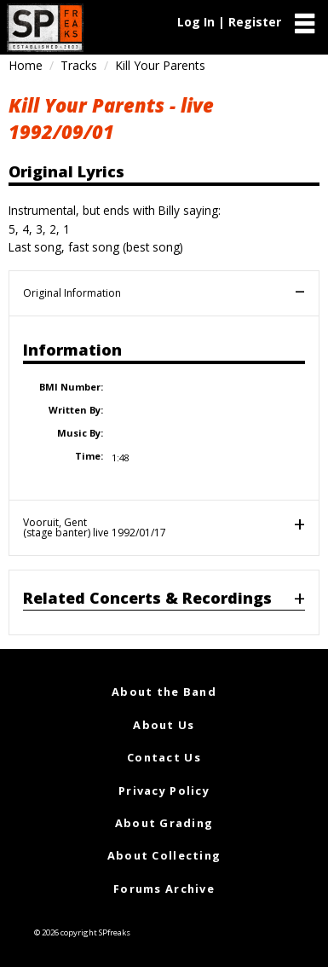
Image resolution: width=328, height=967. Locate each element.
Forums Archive (164, 888)
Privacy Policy (164, 790)
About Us (163, 724)
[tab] (164, 602)
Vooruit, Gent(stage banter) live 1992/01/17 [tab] (94, 527)
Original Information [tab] (72, 293)
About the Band (164, 691)
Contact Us (164, 757)
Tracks (78, 65)
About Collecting (164, 855)
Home (26, 65)
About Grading (164, 823)
